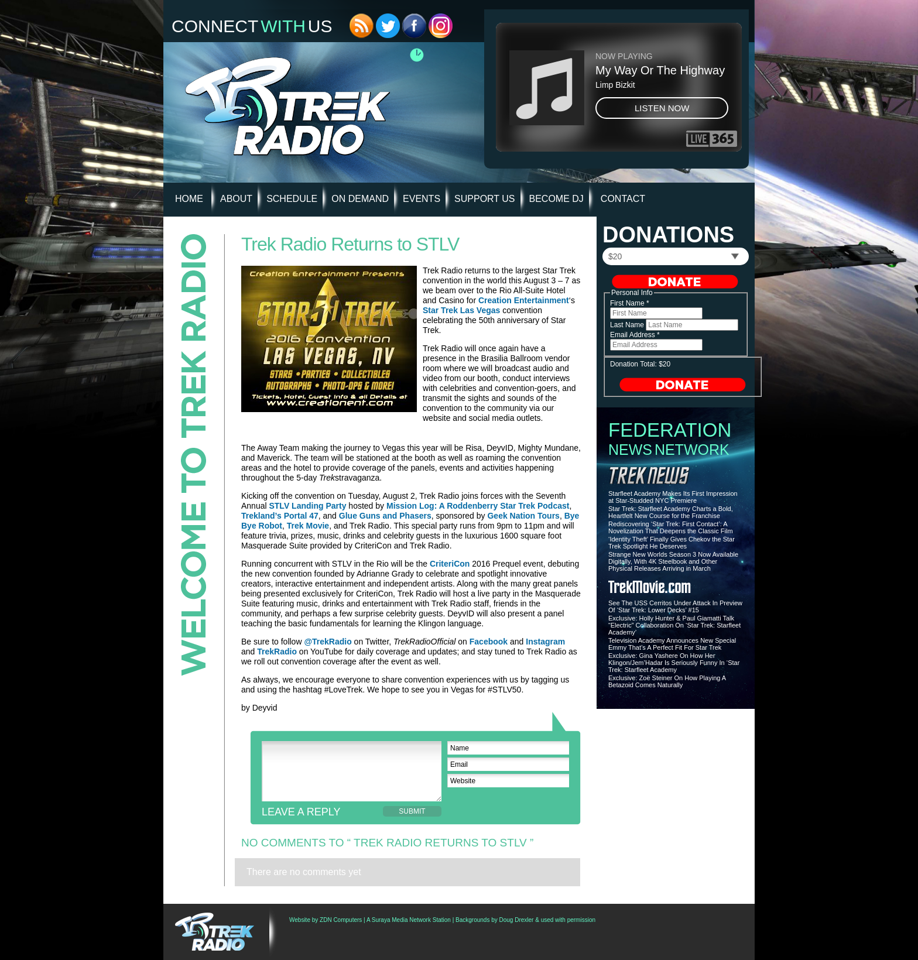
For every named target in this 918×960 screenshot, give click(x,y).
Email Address (635, 335)
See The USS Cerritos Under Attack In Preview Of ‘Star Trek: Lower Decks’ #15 (675, 606)
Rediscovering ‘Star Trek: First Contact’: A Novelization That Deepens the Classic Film (670, 527)
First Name (629, 303)
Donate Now (675, 282)
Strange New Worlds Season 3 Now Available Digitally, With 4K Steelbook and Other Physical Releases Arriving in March (673, 561)
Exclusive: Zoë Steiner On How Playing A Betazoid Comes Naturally (667, 681)
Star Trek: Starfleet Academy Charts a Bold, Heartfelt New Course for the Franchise (670, 512)
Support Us (484, 199)
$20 (615, 256)
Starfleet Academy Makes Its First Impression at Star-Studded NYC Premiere (673, 497)
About (236, 199)
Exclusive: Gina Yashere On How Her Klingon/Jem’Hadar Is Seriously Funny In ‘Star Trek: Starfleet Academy (673, 662)
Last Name (628, 325)
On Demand (360, 199)
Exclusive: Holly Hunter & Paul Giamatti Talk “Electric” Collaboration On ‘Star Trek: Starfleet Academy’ (674, 625)
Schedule (291, 199)
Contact (623, 199)
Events (421, 199)
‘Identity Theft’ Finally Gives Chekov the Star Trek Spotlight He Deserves (671, 543)
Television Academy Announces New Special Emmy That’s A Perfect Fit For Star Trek (672, 644)
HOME (189, 199)
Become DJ (556, 199)
